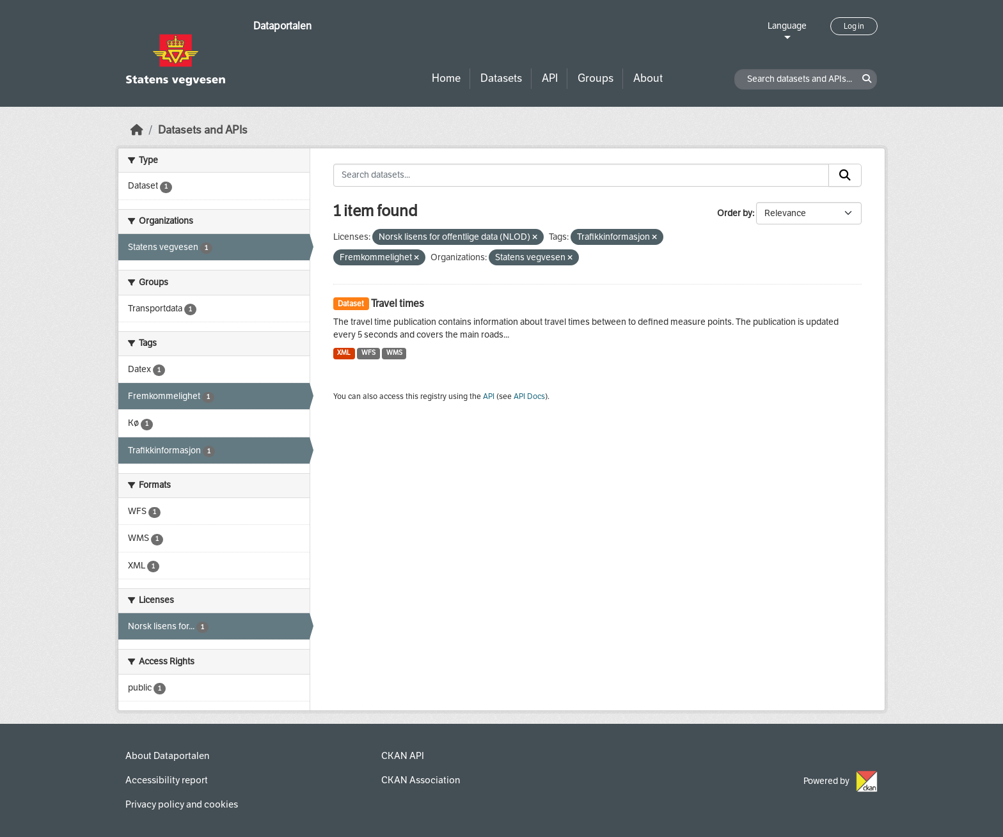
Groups (595, 78)
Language (787, 25)
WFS (368, 352)
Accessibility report (166, 780)
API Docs (529, 396)
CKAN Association (420, 780)
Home (446, 78)
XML (344, 352)
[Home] (136, 130)
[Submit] (845, 175)
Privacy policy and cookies (181, 804)
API (550, 78)
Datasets (501, 78)
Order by (734, 213)
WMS (394, 352)
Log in (854, 26)
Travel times (397, 303)
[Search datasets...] (581, 175)
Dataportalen (282, 26)
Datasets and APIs (203, 130)
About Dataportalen (167, 756)
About (648, 78)
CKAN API (402, 756)
